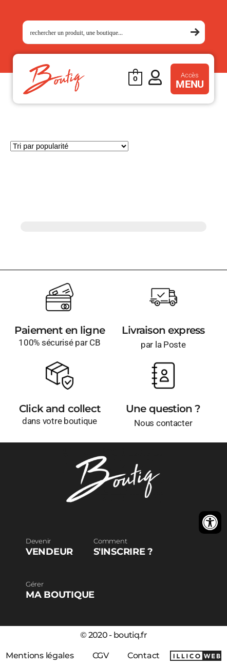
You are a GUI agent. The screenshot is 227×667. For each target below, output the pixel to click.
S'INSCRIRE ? (123, 547)
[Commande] (69, 146)
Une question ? (163, 408)
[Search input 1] (109, 33)
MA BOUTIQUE (60, 590)
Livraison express (163, 330)
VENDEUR (49, 547)
